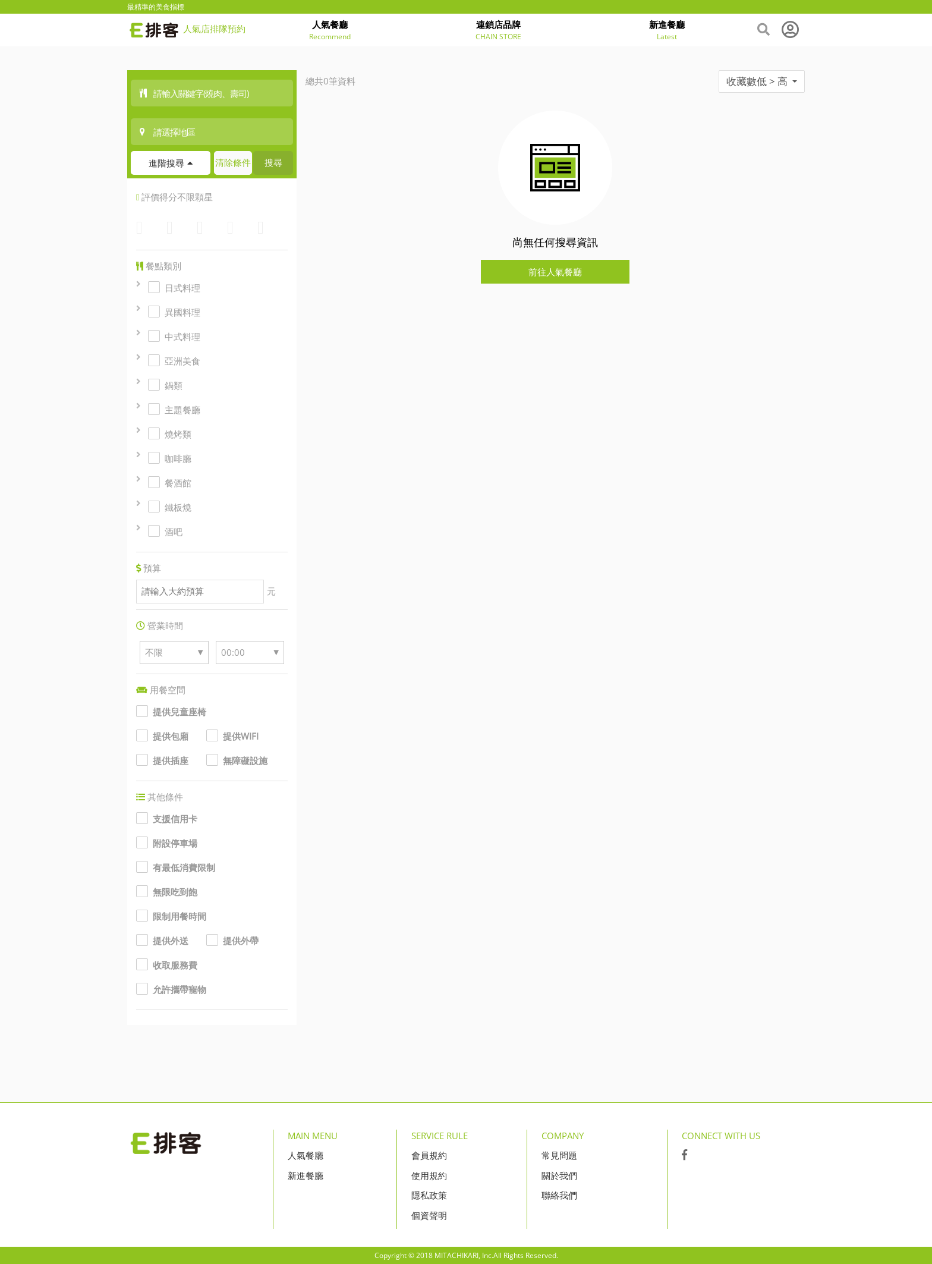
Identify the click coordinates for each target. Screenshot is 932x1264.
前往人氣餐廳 (555, 272)
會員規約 (429, 1155)
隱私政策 (429, 1195)
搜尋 (273, 162)
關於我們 (559, 1175)
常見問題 (559, 1155)
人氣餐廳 (305, 1155)
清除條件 (233, 162)
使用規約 (429, 1175)
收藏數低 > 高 (761, 81)
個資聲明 (429, 1215)
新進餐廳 (305, 1175)
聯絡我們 (559, 1195)
